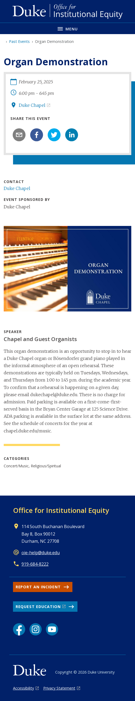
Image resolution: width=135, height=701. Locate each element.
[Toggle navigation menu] (67, 28)
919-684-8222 (35, 564)
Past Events (19, 41)
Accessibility (23, 688)
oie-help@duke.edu (40, 553)
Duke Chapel (32, 105)
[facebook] (36, 134)
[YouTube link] (52, 629)
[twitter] (54, 134)
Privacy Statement (59, 688)
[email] (19, 134)
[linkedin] (71, 134)
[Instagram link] (35, 629)
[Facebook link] (19, 629)
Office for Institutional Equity (61, 510)
